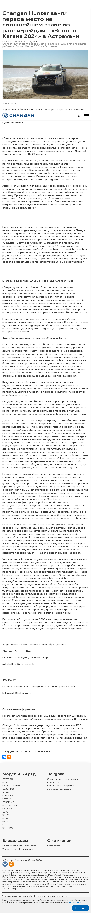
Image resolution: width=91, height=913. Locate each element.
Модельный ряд (19, 774)
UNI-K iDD (7, 827)
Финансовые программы (60, 786)
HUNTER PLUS (9, 824)
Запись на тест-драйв (58, 789)
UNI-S (5, 782)
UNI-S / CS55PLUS (11, 805)
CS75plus (7, 808)
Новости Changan (26, 41)
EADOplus (7, 795)
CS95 (5, 811)
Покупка (55, 774)
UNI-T (5, 814)
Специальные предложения (62, 779)
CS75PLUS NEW (10, 786)
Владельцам (15, 839)
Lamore (6, 798)
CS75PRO (7, 779)
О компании (59, 839)
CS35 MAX (7, 789)
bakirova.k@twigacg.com (17, 693)
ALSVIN (6, 792)
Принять (80, 908)
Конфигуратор (55, 782)
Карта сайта (53, 845)
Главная (7, 41)
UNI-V (5, 817)
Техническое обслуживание (17, 848)
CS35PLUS (7, 802)
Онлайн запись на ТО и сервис (18, 845)
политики (75, 902)
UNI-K (5, 821)
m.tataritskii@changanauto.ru (20, 664)
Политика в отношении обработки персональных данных (32, 895)
